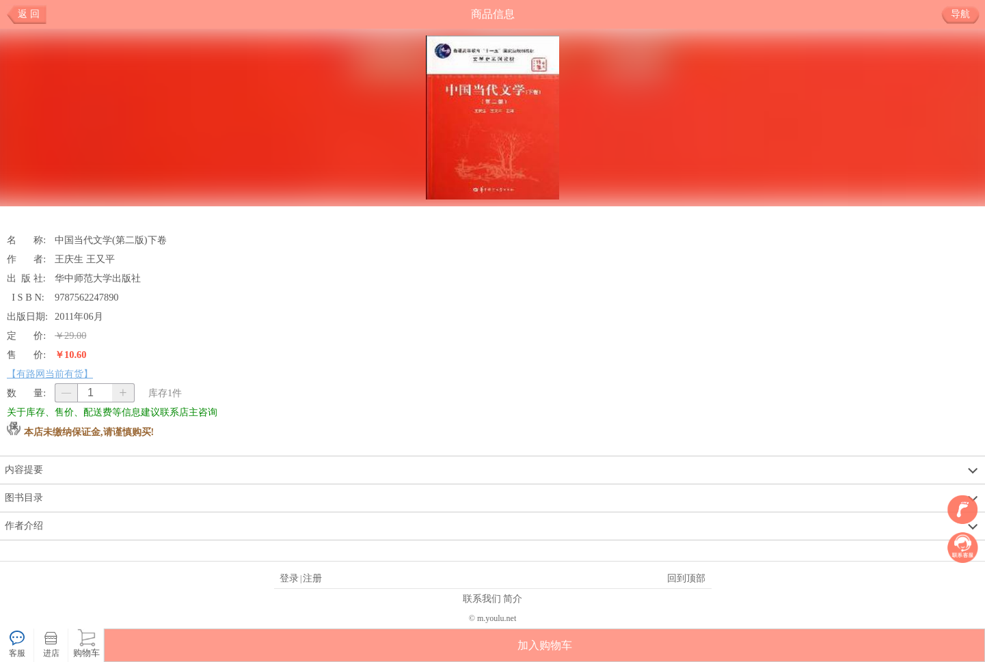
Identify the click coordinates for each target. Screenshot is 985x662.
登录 (289, 578)
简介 (512, 598)
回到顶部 (686, 578)
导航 (965, 14)
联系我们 (482, 598)
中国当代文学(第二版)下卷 (111, 239)
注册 (312, 578)
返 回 (29, 14)
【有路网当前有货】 (50, 373)
